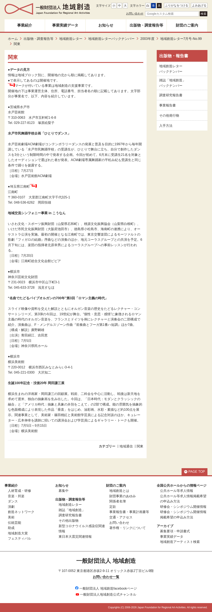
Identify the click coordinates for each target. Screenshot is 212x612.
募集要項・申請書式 (175, 531)
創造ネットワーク (21, 512)
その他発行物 (169, 115)
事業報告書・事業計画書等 (129, 512)
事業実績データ (65, 25)
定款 (112, 506)
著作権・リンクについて (127, 528)
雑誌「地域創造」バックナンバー (172, 82)
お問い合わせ (134, 13)
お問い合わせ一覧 (106, 577)
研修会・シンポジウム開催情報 (183, 506)
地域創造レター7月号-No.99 (181, 38)
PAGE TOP (194, 471)
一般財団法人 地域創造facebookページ (106, 588)
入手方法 (165, 125)
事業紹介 (24, 25)
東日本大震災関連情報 (75, 536)
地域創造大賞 (18, 533)
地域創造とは (119, 490)
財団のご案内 (187, 25)
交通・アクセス (120, 517)
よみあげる (199, 5)
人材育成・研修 (19, 490)
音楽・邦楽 (16, 496)
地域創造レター (70, 38)
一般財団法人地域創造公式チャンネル (106, 594)
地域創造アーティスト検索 (180, 542)
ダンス (13, 501)
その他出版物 (68, 520)
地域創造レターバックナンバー (111, 38)
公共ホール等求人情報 (176, 490)
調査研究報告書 (170, 95)
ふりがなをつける (176, 5)
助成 (11, 528)
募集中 (64, 490)
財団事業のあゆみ (122, 496)
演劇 (11, 506)
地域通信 (126, 446)
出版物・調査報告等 (146, 25)
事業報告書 (167, 105)
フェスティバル (19, 538)
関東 (140, 446)
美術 (11, 517)
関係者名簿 (117, 501)
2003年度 (147, 38)
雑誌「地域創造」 (72, 510)
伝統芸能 (14, 522)
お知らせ (105, 25)
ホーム (13, 38)
